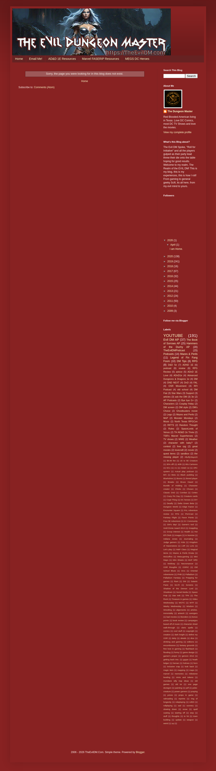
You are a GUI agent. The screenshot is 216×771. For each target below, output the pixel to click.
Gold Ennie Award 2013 (174, 528)
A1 (175, 468)
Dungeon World (170, 507)
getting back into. (171, 659)
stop (192, 713)
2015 (170, 281)
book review (178, 620)
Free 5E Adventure (171, 521)
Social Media (182, 592)
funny (176, 652)
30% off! (170, 464)
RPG (194, 361)
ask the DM (181, 396)
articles (167, 396)
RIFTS (170, 425)
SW (184, 581)
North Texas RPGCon (185, 421)
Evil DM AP (171, 339)
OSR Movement (177, 386)
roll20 (191, 702)
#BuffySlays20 (191, 457)
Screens (189, 585)
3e (192, 396)
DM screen (169, 407)
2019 (170, 261)
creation (167, 634)
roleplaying (180, 702)
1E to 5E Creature (189, 460)
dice (192, 638)
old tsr (178, 684)
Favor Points (188, 517)
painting (178, 688)
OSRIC (185, 567)
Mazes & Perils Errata (183, 553)
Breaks (171, 482)
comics (166, 631)
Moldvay (171, 563)
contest (167, 446)
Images (178, 535)
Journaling (188, 539)
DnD (186, 382)
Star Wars (176, 393)
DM (196, 379)
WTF (192, 602)
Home (19, 58)
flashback (190, 649)
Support (190, 393)
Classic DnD (169, 492)
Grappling (193, 528)
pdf (187, 688)
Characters (169, 403)
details (183, 638)
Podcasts (168, 354)
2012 (170, 295)
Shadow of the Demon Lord (178, 588)
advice (179, 371)
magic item (168, 670)
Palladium (189, 574)
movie (191, 450)
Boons (179, 478)
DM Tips (181, 361)
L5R (183, 546)
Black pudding (187, 475)
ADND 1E (188, 365)
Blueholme (168, 478)
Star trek (176, 595)
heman (176, 663)
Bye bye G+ (187, 400)
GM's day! (172, 524)
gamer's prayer (170, 656)
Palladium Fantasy (172, 578)
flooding (167, 652)
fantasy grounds (187, 645)
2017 (170, 271)
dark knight (179, 634)
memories (179, 674)
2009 (170, 310)
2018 (170, 266)
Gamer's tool (188, 524)
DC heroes (185, 500)
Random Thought (188, 425)
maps (191, 670)
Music (166, 421)
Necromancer (187, 563)
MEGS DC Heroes (137, 58)
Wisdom (190, 606)
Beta (173, 475)
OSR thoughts (170, 567)
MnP (165, 418)
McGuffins (168, 556)
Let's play (167, 549)
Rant (176, 581)
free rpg (181, 446)
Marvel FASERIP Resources (100, 58)
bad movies (171, 617)
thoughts (176, 716)
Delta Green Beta (186, 503)
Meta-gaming (183, 556)
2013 (170, 291)
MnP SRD (192, 560)
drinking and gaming (173, 642)
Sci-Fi (177, 585)
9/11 (169, 468)
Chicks (178, 489)
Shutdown (168, 592)
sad (179, 705)
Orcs (183, 571)
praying (194, 691)
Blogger (140, 752)
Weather (193, 439)
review (182, 368)
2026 (170, 240)
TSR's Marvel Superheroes (178, 436)
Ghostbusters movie (186, 411)
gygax (186, 659)
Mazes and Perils (185, 414)
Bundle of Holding (172, 485)
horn (195, 663)
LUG (192, 546)
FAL (195, 382)
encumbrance (169, 645)
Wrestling (167, 610)
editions (190, 642)
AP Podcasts (170, 400)
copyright (190, 631)
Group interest (173, 531)
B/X (165, 475)
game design (188, 652)
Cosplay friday (186, 403)
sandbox (185, 453)
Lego (169, 414)
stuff (165, 716)
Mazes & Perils (188, 354)
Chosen (190, 489)
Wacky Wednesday (172, 606)
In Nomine (189, 535)
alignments (181, 610)
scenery (190, 705)
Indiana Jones (170, 539)
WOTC (182, 602)
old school (182, 389)
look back (189, 666)
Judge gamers (170, 542)
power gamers (180, 691)
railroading (168, 698)
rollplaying (168, 705)
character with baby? (180, 443)
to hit (186, 716)
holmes (186, 663)
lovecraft (179, 450)
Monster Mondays (183, 418)
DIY (196, 500)
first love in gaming (172, 649)
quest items (169, 453)
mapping (181, 670)
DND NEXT (173, 382)
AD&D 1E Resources (62, 58)
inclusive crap (173, 666)
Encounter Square (171, 510)
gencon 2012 (188, 656)
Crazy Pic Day (173, 496)
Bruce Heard (186, 482)
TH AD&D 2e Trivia (184, 432)
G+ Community (190, 521)
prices (170, 695)
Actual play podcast (184, 471)
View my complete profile (177, 132)
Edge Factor (188, 507)
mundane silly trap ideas (176, 681)
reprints (181, 698)
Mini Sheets (178, 560)
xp (173, 723)
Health (187, 531)
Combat (183, 492)
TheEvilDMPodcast (174, 350)
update (179, 720)
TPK (187, 595)
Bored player (192, 478)
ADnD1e (178, 375)
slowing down (170, 709)
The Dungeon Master (180, 111)
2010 (170, 305)
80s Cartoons (191, 464)
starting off (180, 713)
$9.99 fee (171, 460)
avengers (193, 613)
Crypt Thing (171, 500)
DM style (183, 407)
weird (165, 723)
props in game (185, 695)
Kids (183, 542)
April (173, 244)
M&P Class (181, 549)
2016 (170, 276)
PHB (179, 574)
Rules (171, 428)
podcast (167, 368)
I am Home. (176, 248)
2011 (170, 300)
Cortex (194, 492)
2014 (170, 286)
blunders (184, 617)
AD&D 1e (185, 468)
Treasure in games (180, 599)
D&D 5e (172, 365)
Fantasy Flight (170, 517)
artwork (181, 613)
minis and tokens (184, 677)
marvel (166, 674)
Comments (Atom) (44, 87)
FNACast (189, 514)
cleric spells (187, 627)
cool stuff (178, 631)
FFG (177, 514)
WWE (181, 439)
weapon (190, 720)
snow (185, 709)
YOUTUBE (173, 335)
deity (174, 638)
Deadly (170, 503)
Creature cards (191, 496)
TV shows (168, 439)
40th (180, 464)
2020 (170, 256)
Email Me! (35, 58)
